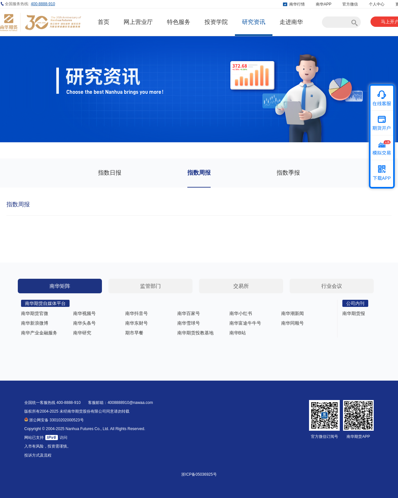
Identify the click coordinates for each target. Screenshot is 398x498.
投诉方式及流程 (37, 455)
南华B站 (237, 332)
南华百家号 (188, 313)
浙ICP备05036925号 (198, 474)
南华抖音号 (136, 313)
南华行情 (297, 4)
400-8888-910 (43, 4)
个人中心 (376, 4)
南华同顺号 (292, 323)
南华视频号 (84, 313)
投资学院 (216, 22)
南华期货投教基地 (195, 332)
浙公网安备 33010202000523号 (54, 420)
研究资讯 (253, 22)
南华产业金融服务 (39, 332)
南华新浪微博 (34, 323)
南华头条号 (84, 323)
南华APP (323, 4)
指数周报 (199, 172)
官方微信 (350, 4)
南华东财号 (136, 323)
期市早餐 (134, 332)
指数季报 (288, 172)
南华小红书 (240, 313)
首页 (103, 22)
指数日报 (109, 172)
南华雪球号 (188, 323)
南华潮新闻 (292, 313)
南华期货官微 (34, 313)
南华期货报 (353, 313)
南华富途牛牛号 (245, 323)
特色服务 (178, 22)
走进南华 (291, 22)
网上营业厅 (138, 22)
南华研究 (82, 332)
